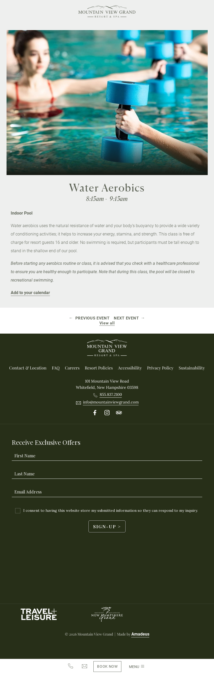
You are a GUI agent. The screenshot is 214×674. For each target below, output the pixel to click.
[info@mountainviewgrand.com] (84, 666)
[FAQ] (55, 368)
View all (107, 323)
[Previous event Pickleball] (90, 318)
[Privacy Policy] (160, 368)
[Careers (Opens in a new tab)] (72, 368)
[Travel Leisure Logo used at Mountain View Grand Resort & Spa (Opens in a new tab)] (38, 614)
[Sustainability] (192, 368)
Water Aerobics (107, 188)
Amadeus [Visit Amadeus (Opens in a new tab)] (140, 634)
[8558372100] (70, 666)
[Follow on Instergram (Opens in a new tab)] (107, 413)
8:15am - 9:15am (107, 199)
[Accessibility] (130, 368)
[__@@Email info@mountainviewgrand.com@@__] (111, 402)
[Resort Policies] (99, 368)
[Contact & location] (27, 368)
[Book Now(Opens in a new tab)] (107, 666)
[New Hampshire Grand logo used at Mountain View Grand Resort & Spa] (107, 614)
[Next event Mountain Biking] (129, 318)
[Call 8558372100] (111, 394)
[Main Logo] (107, 12)
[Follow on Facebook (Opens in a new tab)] (95, 413)
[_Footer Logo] (107, 348)
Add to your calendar (30, 292)
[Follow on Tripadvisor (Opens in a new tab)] (119, 413)
